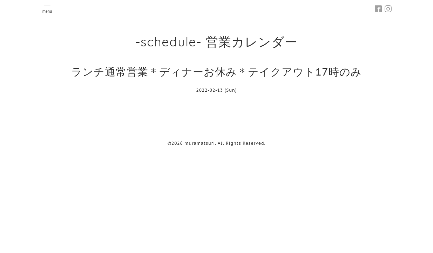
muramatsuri (199, 143)
